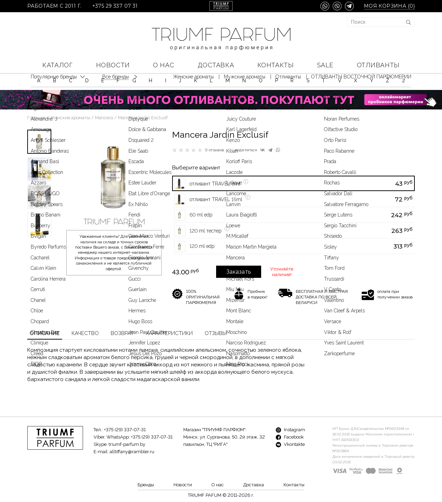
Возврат (122, 333)
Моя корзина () (389, 6)
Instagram (290, 429)
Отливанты (378, 65)
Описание (45, 333)
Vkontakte (290, 444)
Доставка (216, 65)
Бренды (146, 484)
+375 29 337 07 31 (115, 6)
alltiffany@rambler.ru (132, 451)
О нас (163, 65)
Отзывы (216, 333)
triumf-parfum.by (127, 444)
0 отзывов (214, 150)
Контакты (275, 65)
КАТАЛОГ (57, 65)
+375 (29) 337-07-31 (125, 429)
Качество (85, 333)
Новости (113, 65)
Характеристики (169, 333)
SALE (325, 65)
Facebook (290, 437)
